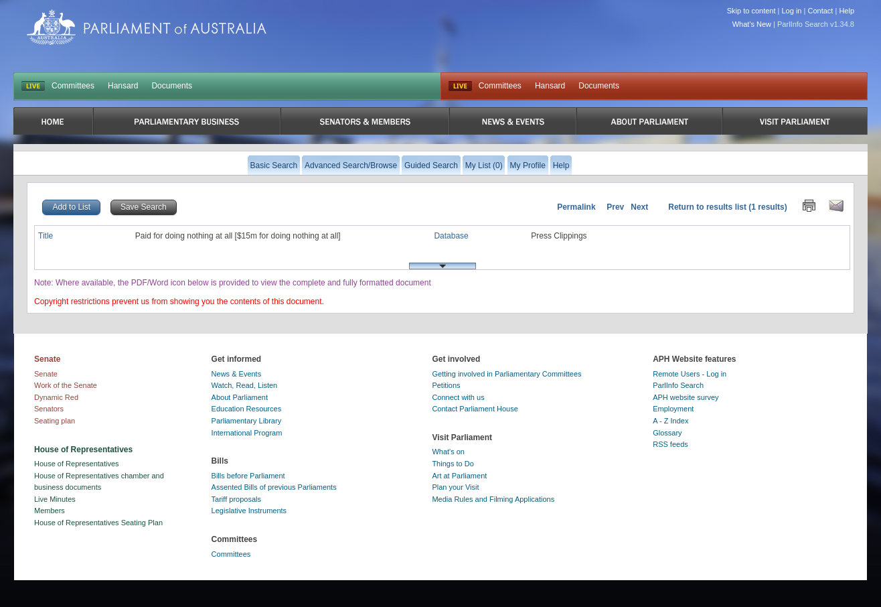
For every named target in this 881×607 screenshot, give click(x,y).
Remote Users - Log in (689, 374)
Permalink (576, 207)
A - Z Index (670, 421)
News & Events (237, 374)
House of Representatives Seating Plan (98, 523)
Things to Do (452, 464)
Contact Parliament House (474, 409)
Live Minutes (55, 499)
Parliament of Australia (146, 27)
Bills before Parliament (248, 476)
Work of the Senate (65, 385)
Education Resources (247, 409)
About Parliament (240, 397)
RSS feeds (670, 444)
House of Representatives (76, 464)
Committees (73, 85)
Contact (820, 11)
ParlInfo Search (678, 385)
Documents (171, 85)
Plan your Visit (455, 487)
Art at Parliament (459, 476)
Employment (673, 409)
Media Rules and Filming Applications (493, 499)
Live (460, 86)
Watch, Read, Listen (245, 385)
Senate (46, 374)
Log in (792, 11)
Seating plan (54, 421)
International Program (247, 433)
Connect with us (458, 397)
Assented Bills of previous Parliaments (274, 487)
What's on (448, 452)
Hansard (123, 85)
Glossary (667, 433)
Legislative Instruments (249, 511)
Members (49, 511)
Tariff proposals (236, 499)
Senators (49, 409)
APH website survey (685, 397)
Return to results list (707, 207)
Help (846, 11)
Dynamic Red (56, 397)
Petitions (446, 385)
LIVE (33, 86)
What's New (751, 24)
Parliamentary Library (247, 421)
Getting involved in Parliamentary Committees (506, 374)
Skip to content (751, 11)
